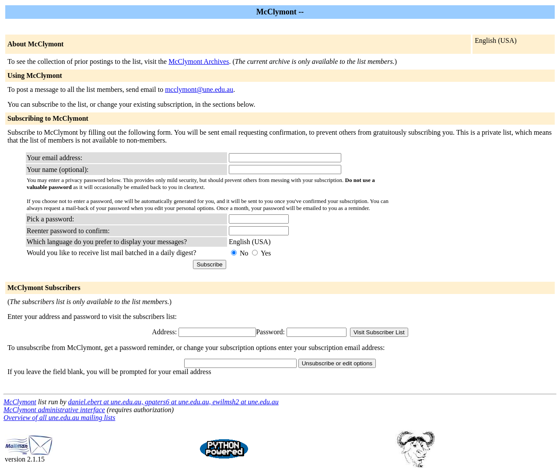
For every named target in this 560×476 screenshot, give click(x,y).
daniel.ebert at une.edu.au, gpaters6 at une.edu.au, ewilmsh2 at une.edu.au (173, 402)
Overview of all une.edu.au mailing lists (60, 417)
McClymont (20, 402)
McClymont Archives (198, 61)
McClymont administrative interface (54, 409)
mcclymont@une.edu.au (199, 89)
